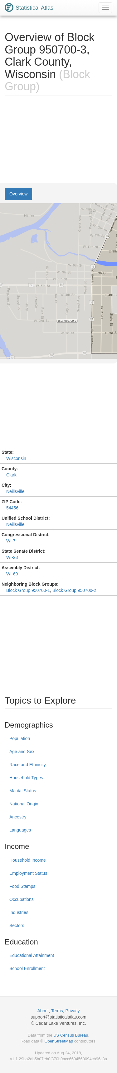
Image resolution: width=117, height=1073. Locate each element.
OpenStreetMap (58, 1041)
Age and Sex (21, 751)
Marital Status (22, 790)
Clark (11, 474)
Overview (18, 193)
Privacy (73, 1010)
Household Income (27, 860)
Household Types (26, 777)
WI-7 (11, 540)
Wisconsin (16, 458)
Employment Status (28, 873)
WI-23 (12, 557)
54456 (12, 507)
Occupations (21, 899)
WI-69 (12, 573)
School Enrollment (27, 968)
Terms (57, 1010)
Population (19, 738)
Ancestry (17, 816)
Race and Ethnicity (27, 764)
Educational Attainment (31, 955)
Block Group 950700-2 (74, 590)
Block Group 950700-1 (28, 590)
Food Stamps (22, 886)
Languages (20, 829)
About (43, 1010)
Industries (18, 912)
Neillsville (15, 491)
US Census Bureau (70, 1035)
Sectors (16, 925)
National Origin (23, 803)
